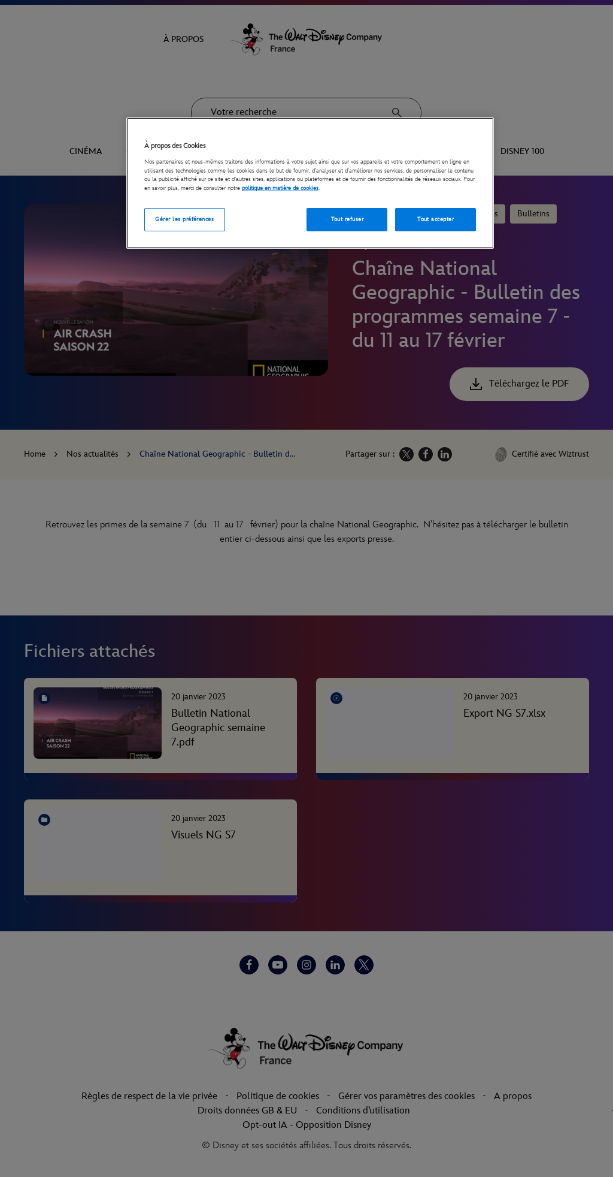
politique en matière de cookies (280, 188)
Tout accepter (435, 219)
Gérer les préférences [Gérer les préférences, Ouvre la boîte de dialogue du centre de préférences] (184, 219)
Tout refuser (347, 219)
